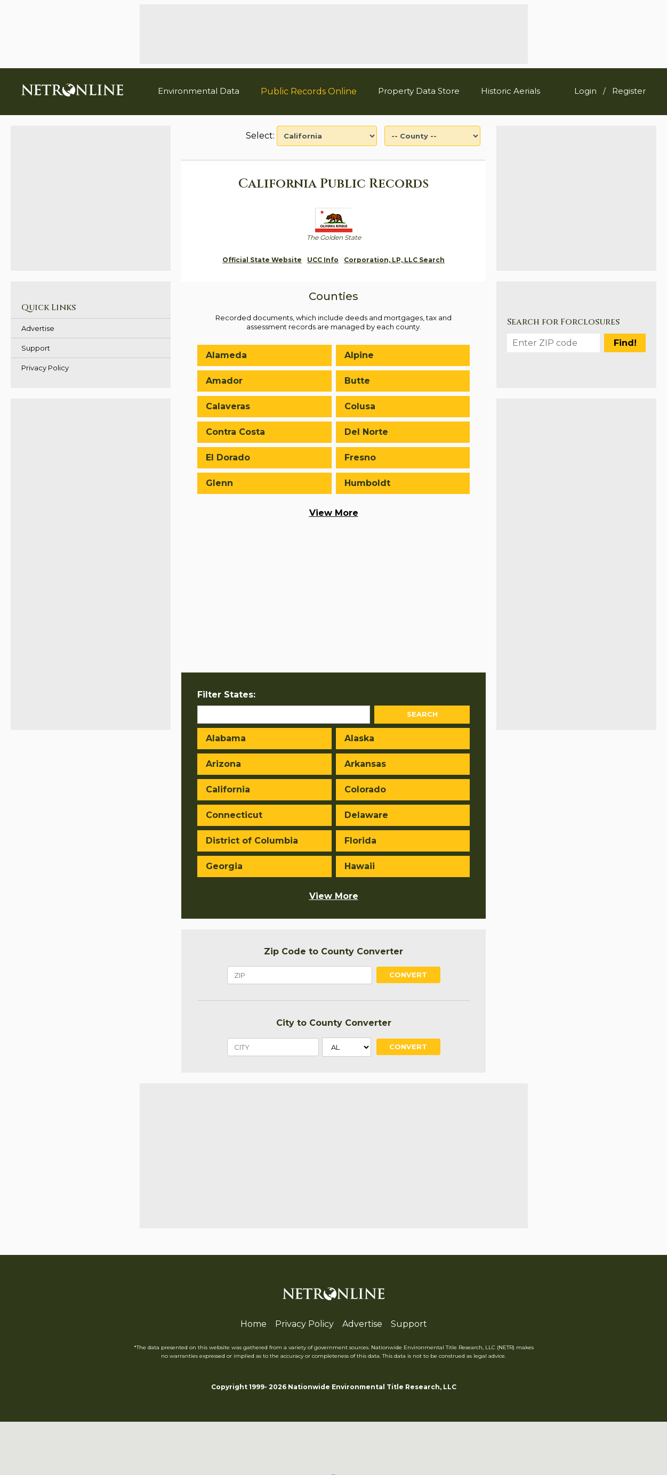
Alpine (359, 355)
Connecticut (234, 815)
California (228, 789)
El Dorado (228, 457)
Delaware (366, 815)
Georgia (224, 866)
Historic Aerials (510, 91)
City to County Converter (333, 1023)
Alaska (359, 738)
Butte (357, 381)
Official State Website (262, 260)
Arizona (223, 764)
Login (585, 91)
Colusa (359, 406)
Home (253, 1324)
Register (629, 91)
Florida (360, 841)
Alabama (226, 738)
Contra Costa (235, 432)
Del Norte (366, 432)
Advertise (37, 328)
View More (333, 513)
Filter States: (226, 695)
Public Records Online (309, 91)
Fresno (360, 457)
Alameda (226, 355)
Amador (224, 381)
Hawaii (359, 866)
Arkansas (365, 764)
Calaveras (228, 406)
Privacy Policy (45, 367)
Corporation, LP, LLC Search (394, 260)
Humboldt (367, 483)
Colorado (365, 789)
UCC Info (323, 260)
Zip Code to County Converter (333, 951)
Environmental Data (198, 91)
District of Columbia (252, 841)
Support (35, 348)
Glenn (219, 483)
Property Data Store (419, 91)
